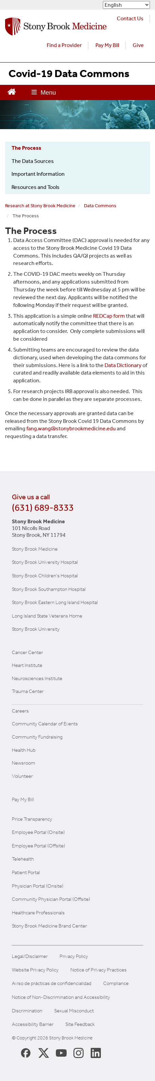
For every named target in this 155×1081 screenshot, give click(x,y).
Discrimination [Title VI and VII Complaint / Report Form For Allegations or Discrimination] (27, 1011)
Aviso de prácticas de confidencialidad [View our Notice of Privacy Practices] (51, 983)
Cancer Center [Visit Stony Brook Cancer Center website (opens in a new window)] (27, 652)
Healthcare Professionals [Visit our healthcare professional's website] (38, 913)
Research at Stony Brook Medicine (40, 206)
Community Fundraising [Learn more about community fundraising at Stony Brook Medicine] (37, 737)
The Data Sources (33, 161)
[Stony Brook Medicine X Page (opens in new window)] (43, 1052)
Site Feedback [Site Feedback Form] (80, 1024)
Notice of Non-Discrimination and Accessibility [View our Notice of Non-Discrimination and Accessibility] (61, 997)
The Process (26, 148)
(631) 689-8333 (43, 507)
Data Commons (100, 206)
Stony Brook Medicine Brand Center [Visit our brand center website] (49, 926)
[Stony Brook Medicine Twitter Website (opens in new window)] (61, 1052)
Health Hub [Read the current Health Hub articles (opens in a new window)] (24, 750)
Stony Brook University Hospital (45, 562)
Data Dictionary (123, 365)
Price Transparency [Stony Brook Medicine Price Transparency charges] (32, 819)
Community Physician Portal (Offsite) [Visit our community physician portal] (51, 899)
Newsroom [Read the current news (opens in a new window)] (23, 763)
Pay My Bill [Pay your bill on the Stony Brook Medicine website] (23, 799)
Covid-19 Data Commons (68, 73)
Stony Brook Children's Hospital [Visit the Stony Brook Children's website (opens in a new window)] (45, 576)
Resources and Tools (36, 187)
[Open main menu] (44, 92)
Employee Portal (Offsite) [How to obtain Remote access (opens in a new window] (38, 846)
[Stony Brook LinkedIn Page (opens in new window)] (95, 1052)
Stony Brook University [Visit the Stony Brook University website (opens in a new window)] (36, 629)
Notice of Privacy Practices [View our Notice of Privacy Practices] (98, 970)
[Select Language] (126, 5)
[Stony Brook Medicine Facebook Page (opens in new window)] (26, 1052)
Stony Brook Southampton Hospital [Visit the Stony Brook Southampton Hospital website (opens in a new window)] (49, 589)
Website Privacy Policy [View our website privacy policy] (35, 970)
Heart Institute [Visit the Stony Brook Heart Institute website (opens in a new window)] (27, 665)
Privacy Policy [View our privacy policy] (74, 956)
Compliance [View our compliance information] (116, 983)
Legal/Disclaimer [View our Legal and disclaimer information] (30, 956)
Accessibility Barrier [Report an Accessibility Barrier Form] (32, 1024)
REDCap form (109, 316)
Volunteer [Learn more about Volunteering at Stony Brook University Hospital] (22, 776)
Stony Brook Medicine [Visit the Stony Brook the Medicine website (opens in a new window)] (35, 549)
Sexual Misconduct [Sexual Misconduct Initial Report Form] (74, 1011)
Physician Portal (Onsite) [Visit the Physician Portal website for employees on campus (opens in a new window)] (37, 886)
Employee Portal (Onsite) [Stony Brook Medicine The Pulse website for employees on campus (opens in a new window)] (38, 832)
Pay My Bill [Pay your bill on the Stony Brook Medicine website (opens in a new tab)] (107, 45)
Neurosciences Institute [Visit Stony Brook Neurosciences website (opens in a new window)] (37, 678)
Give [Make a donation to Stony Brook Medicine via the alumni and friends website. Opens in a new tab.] (138, 45)
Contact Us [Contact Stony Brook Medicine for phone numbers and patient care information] (130, 18)
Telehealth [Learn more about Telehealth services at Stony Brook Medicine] (23, 859)
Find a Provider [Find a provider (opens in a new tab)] (64, 45)
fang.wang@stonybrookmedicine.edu (71, 428)
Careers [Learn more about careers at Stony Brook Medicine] (20, 711)
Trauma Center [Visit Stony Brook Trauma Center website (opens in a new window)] (28, 691)
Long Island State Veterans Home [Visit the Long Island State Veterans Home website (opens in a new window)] (47, 616)
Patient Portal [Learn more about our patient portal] (26, 872)
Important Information (38, 174)
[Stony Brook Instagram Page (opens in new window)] (78, 1052)
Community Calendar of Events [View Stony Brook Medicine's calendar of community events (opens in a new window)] (45, 724)
